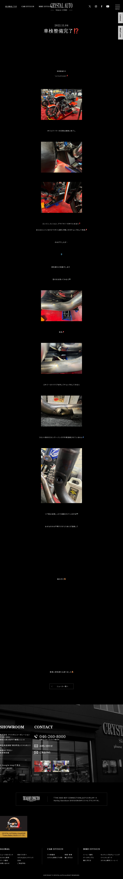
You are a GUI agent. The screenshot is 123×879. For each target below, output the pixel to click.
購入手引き (69, 857)
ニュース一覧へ (62, 686)
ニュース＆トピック (6, 855)
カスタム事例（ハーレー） (109, 860)
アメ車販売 (51, 855)
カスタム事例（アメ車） (55, 857)
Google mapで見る (11, 765)
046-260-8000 (52, 736)
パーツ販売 (4, 860)
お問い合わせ (46, 745)
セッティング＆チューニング (110, 855)
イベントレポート (106, 857)
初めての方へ (22, 855)
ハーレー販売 (88, 855)
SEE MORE (7, 768)
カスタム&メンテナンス (25, 857)
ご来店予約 (44, 752)
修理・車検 (68, 855)
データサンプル (88, 857)
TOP (11, 6)
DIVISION (28, 6)
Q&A (19, 860)
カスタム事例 (4, 857)
